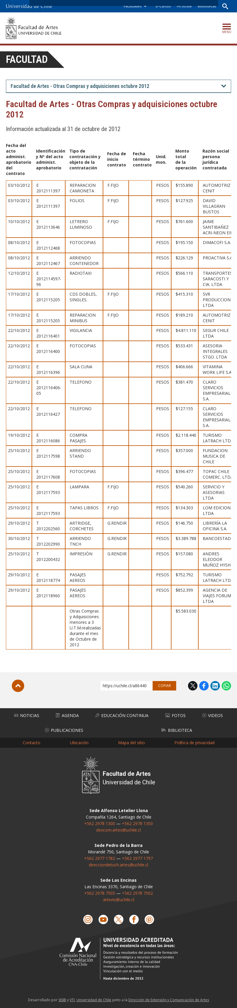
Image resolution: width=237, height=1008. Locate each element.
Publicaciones (64, 730)
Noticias (26, 715)
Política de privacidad (194, 742)
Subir (18, 685)
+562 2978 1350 (137, 823)
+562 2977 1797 (137, 858)
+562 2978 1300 (99, 823)
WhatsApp (226, 685)
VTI (72, 999)
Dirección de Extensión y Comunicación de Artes (168, 999)
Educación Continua (121, 715)
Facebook (204, 685)
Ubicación (79, 742)
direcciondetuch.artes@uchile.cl (118, 864)
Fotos (175, 715)
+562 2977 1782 (99, 858)
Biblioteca (176, 730)
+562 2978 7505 (99, 893)
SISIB (62, 999)
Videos (212, 715)
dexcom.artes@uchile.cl (118, 829)
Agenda (67, 715)
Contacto (31, 742)
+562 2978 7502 (137, 893)
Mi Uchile (184, 6)
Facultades (133, 6)
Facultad (27, 59)
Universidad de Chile (93, 999)
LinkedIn (215, 685)
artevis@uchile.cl (118, 899)
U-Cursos (163, 6)
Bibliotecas (207, 6)
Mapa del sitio (131, 742)
